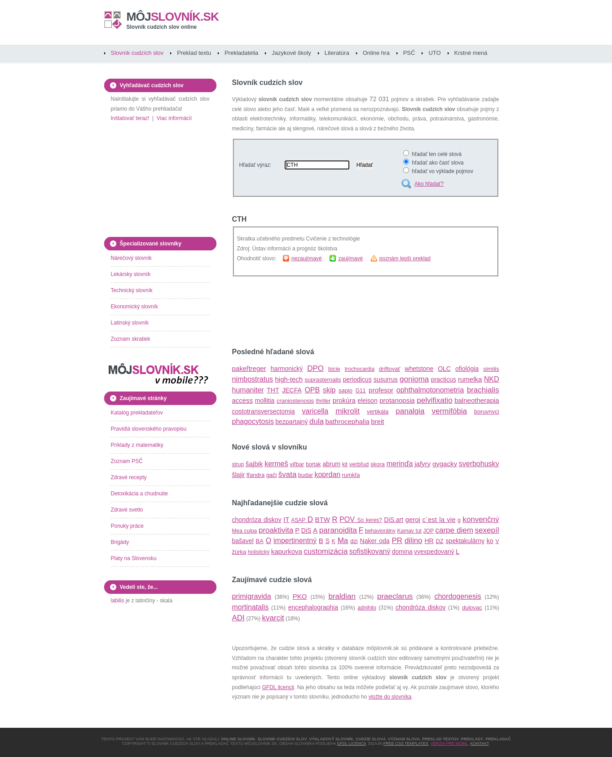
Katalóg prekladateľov (137, 413)
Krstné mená (471, 52)
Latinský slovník (130, 323)
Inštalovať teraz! (130, 118)
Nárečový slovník (131, 258)
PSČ (409, 52)
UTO (434, 52)
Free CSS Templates (405, 743)
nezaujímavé (306, 258)
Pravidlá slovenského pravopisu (149, 429)
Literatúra (337, 52)
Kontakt (480, 743)
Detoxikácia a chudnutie (139, 493)
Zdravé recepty (129, 477)
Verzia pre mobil (449, 743)
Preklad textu (194, 52)
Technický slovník (132, 290)
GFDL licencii (278, 687)
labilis (117, 600)
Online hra (376, 52)
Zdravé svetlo (127, 510)
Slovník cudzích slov (137, 52)
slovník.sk (173, 16)
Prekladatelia (241, 52)
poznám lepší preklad (405, 258)
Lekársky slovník (131, 274)
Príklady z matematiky (137, 445)
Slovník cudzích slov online (162, 27)
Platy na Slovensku (134, 558)
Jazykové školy (291, 52)
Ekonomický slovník (134, 306)
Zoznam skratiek (130, 339)
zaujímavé (350, 258)
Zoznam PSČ (127, 461)
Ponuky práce (127, 526)
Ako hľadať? (429, 184)
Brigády (120, 542)
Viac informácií (174, 118)
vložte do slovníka (390, 697)
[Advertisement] (337, 312)
